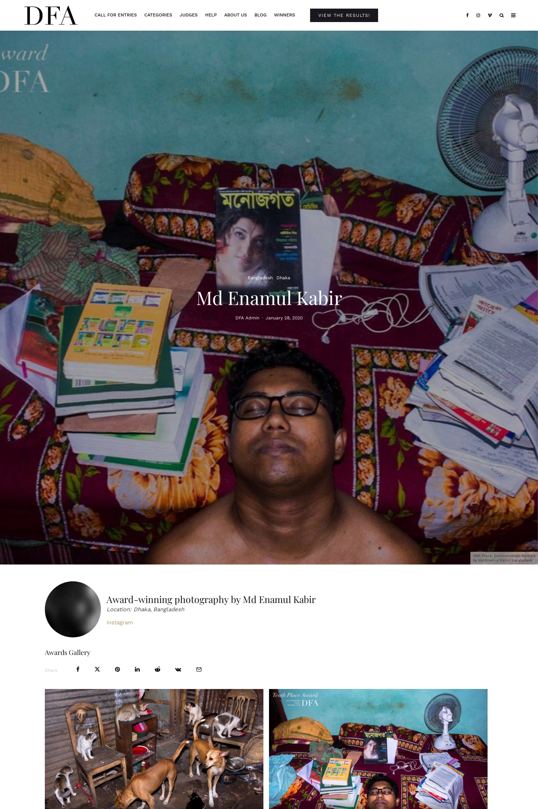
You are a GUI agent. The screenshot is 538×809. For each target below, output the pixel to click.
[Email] (199, 669)
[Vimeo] (490, 15)
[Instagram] (478, 15)
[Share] (78, 669)
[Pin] (117, 669)
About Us (235, 15)
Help (211, 15)
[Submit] (157, 669)
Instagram (119, 622)
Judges (189, 15)
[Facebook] (468, 15)
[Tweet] (97, 669)
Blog (260, 15)
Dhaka (283, 277)
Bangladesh (260, 277)
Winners (284, 15)
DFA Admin (247, 318)
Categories (158, 15)
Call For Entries (116, 15)
